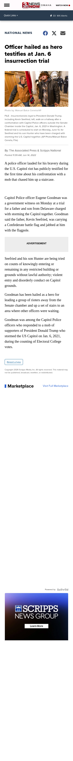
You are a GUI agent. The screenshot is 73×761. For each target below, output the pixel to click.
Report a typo (14, 362)
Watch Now (63, 5)
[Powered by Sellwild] (62, 589)
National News (18, 33)
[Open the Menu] (6, 5)
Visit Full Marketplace (55, 386)
